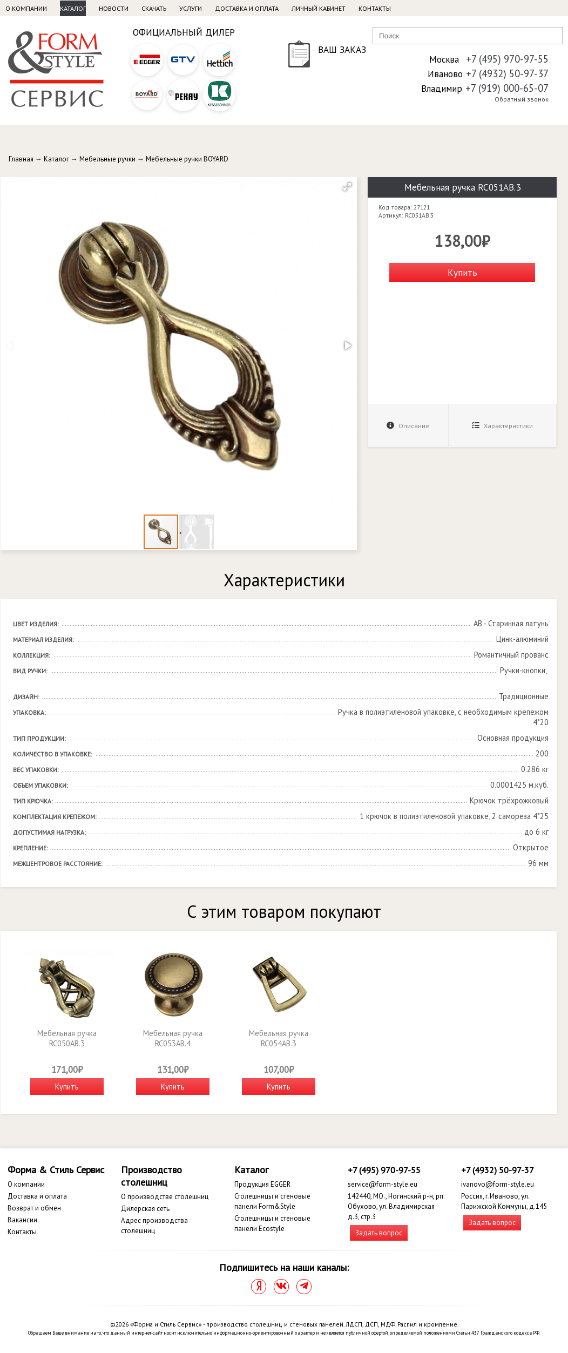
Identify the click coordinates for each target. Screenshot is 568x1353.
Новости (114, 8)
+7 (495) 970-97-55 (507, 58)
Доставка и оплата (247, 8)
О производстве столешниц (164, 1196)
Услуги (190, 8)
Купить (462, 272)
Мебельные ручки (107, 159)
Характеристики (502, 426)
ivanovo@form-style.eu (497, 1184)
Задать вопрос (378, 1232)
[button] (347, 186)
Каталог (73, 8)
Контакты (375, 8)
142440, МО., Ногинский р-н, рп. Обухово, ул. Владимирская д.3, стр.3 (396, 1206)
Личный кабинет (319, 8)
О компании (26, 8)
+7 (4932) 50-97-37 (507, 73)
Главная (21, 159)
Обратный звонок (522, 99)
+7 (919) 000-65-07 (507, 88)
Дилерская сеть (145, 1208)
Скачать (153, 8)
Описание (408, 426)
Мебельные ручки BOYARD (187, 159)
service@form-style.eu (382, 1184)
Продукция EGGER (262, 1184)
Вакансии (22, 1220)
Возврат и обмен (34, 1208)
